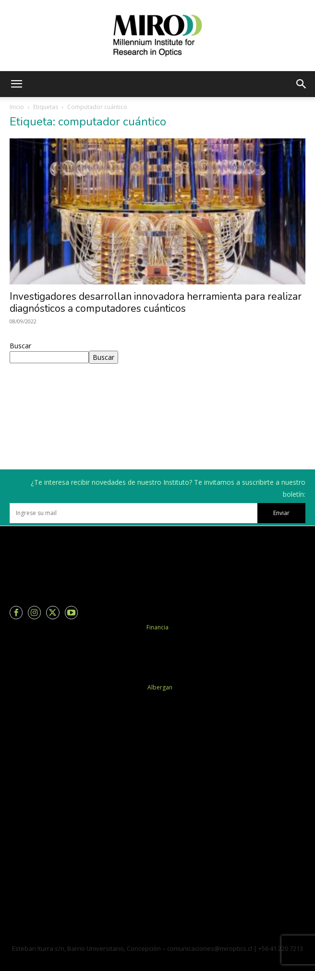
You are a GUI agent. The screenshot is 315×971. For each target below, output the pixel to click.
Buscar (20, 345)
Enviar (281, 513)
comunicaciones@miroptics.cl (209, 948)
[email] (133, 513)
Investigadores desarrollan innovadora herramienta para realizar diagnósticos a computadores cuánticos (156, 302)
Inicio (17, 107)
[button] (16, 84)
